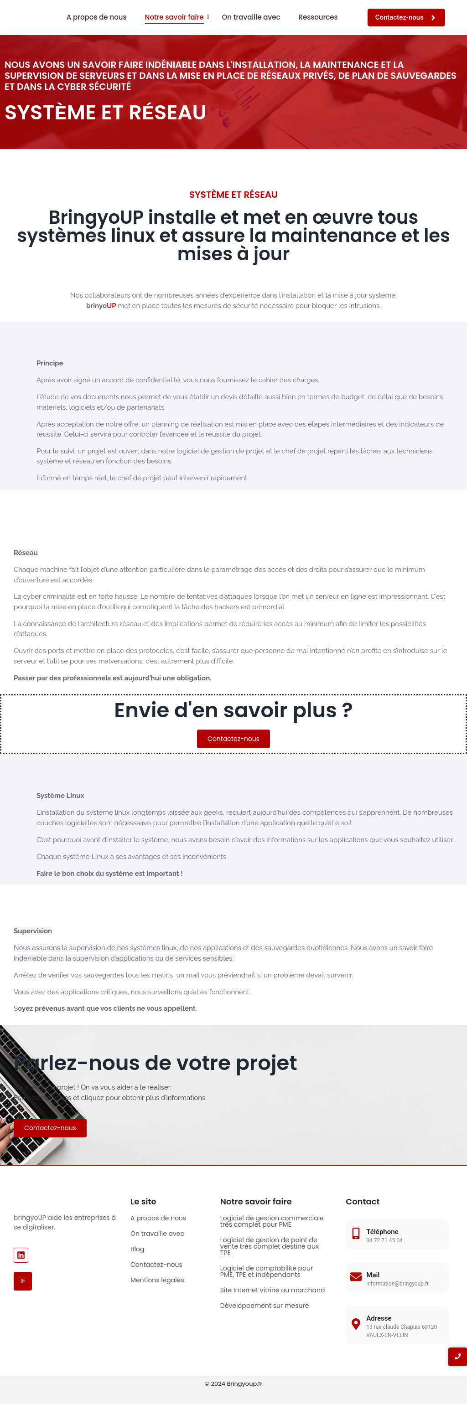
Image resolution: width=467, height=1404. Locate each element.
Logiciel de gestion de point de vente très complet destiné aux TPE (269, 1246)
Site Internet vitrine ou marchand (272, 1290)
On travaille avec (251, 17)
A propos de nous (97, 17)
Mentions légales (157, 1280)
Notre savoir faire (174, 17)
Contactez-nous (156, 1264)
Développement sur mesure (264, 1305)
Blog (137, 1249)
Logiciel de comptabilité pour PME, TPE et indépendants (266, 1271)
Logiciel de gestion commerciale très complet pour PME (272, 1221)
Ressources (317, 17)
